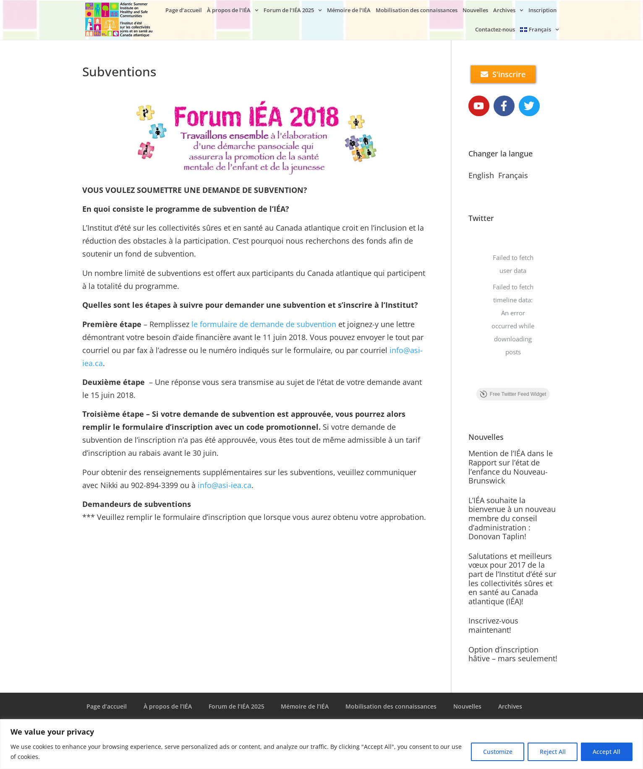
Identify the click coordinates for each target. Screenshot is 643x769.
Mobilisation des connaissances (416, 10)
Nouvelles (475, 10)
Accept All (606, 752)
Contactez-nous (495, 29)
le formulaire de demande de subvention (263, 324)
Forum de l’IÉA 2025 (293, 10)
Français (513, 176)
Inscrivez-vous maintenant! (493, 625)
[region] (321, 744)
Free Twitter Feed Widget (513, 394)
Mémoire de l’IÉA (349, 10)
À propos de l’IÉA (233, 10)
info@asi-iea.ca (224, 485)
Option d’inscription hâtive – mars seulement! (512, 654)
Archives (508, 10)
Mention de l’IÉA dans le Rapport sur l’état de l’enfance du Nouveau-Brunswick (510, 467)
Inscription (542, 10)
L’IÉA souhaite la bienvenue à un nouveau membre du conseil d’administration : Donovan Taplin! (512, 518)
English (481, 176)
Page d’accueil (183, 10)
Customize (496, 752)
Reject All (552, 752)
